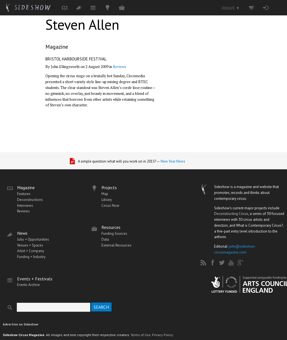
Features (24, 193)
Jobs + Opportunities (33, 239)
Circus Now (110, 205)
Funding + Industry (31, 256)
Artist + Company (30, 250)
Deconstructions (30, 199)
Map (104, 193)
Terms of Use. (141, 335)
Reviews (119, 66)
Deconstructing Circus (231, 213)
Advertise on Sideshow (20, 324)
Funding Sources (114, 233)
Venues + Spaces (30, 245)
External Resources (116, 245)
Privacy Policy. (162, 335)
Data (105, 239)
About (230, 7)
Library (106, 199)
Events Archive (28, 284)
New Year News (173, 161)
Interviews (25, 205)
